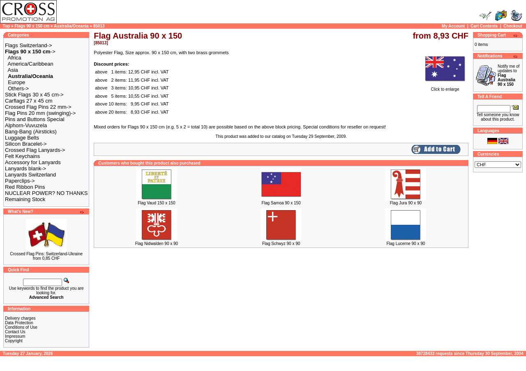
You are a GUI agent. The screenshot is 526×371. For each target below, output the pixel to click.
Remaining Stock (25, 199)
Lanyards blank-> (25, 168)
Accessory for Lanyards (33, 162)
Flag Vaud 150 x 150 (156, 203)
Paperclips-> (20, 181)
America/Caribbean (30, 64)
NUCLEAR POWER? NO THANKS (46, 193)
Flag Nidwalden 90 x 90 (156, 243)
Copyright (14, 341)
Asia (13, 70)
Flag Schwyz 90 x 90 (281, 243)
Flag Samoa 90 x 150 (281, 203)
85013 (99, 26)
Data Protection (19, 323)
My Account (453, 26)
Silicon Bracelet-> (26, 144)
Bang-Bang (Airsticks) (31, 131)
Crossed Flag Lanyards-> (35, 150)
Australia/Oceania (71, 26)
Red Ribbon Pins (25, 187)
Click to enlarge (445, 87)
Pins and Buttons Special (35, 119)
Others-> (18, 88)
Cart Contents (484, 26)
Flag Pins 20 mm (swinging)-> (40, 113)
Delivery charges (20, 318)
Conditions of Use (21, 327)
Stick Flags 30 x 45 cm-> (34, 95)
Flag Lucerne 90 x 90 (405, 243)
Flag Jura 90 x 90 (406, 203)
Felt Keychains (22, 156)
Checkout (512, 26)
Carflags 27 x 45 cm (29, 101)
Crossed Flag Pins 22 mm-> (38, 107)
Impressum (15, 336)
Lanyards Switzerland (30, 175)
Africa (14, 58)
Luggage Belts (22, 138)
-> (30, 51)
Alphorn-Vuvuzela (26, 125)
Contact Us (15, 332)
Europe (16, 82)
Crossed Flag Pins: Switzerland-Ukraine (46, 254)
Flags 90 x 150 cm (31, 26)
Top (6, 26)
